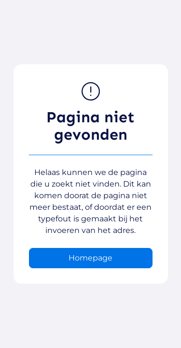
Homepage (90, 257)
